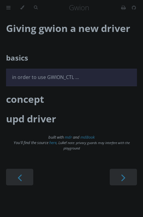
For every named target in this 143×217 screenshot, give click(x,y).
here (53, 142)
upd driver (31, 118)
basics (17, 58)
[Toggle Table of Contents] (8, 7)
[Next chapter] (123, 177)
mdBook (87, 137)
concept (25, 99)
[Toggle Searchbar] (35, 7)
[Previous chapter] (19, 177)
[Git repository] (133, 7)
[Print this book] (124, 7)
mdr (68, 137)
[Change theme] (22, 7)
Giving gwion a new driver (68, 28)
